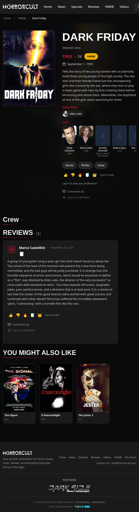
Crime (101, 165)
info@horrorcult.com (123, 458)
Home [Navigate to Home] (7, 18)
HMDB (109, 7)
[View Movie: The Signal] (19, 389)
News (62, 7)
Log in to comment (76, 197)
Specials (76, 7)
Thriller (85, 165)
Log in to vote (107, 174)
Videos (124, 7)
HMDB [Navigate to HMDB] (22, 18)
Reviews (93, 7)
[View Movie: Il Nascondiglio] (56, 389)
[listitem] (69, 140)
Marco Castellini (32, 248)
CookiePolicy (98, 497)
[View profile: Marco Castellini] (11, 249)
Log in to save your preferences (79, 183)
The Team (130, 452)
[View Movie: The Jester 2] (93, 389)
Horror (69, 165)
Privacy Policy (83, 497)
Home (48, 7)
